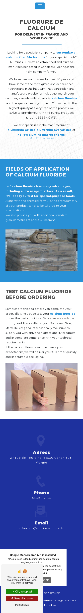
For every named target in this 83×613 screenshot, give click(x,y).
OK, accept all (22, 591)
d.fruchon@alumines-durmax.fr (41, 522)
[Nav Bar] (40, 6)
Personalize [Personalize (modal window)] (22, 604)
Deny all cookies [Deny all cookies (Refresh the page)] (22, 598)
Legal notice (65, 600)
